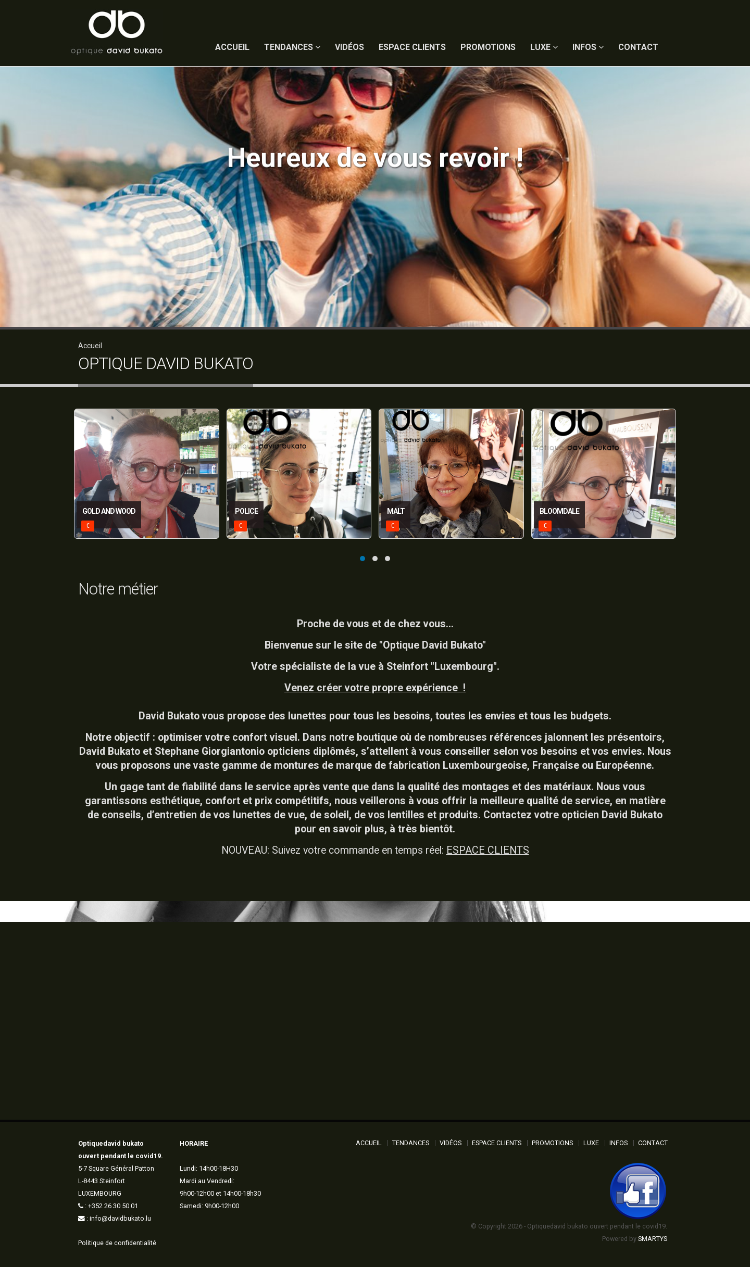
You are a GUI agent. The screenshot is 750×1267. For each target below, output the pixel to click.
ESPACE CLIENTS (487, 850)
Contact (638, 47)
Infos (588, 47)
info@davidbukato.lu (120, 1218)
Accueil (90, 345)
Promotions (488, 47)
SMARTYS (652, 1239)
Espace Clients (412, 47)
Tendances (292, 47)
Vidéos (349, 47)
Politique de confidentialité (117, 1243)
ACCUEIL (232, 47)
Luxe (544, 47)
